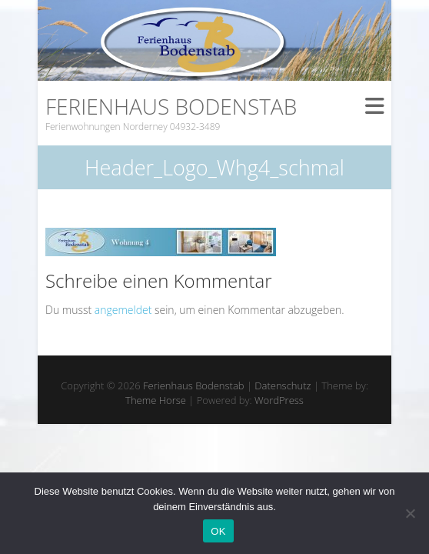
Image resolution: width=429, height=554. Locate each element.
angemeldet (123, 309)
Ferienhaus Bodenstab (171, 106)
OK (218, 531)
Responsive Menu (374, 106)
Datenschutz (282, 385)
